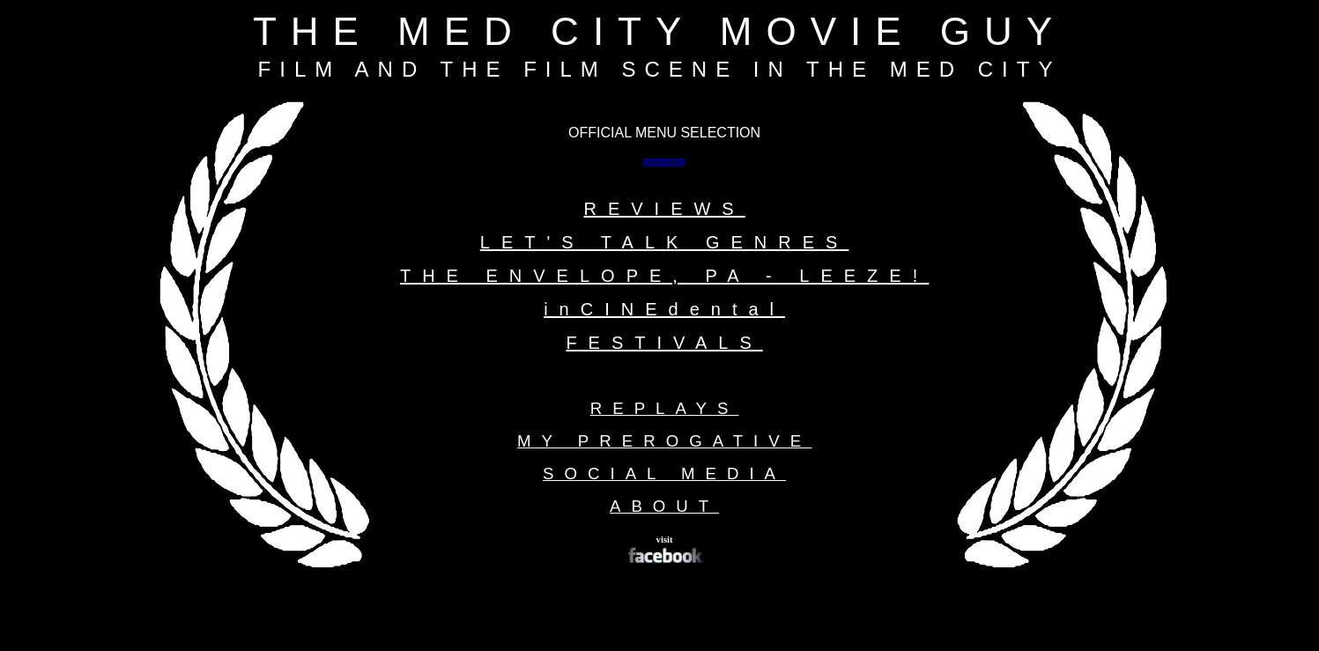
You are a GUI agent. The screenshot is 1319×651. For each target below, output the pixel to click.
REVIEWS (664, 208)
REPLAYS (664, 408)
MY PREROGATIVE (664, 441)
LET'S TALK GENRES (664, 242)
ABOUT (664, 506)
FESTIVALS (664, 342)
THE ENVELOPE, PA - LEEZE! (664, 275)
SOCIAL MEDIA (664, 473)
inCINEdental (664, 309)
